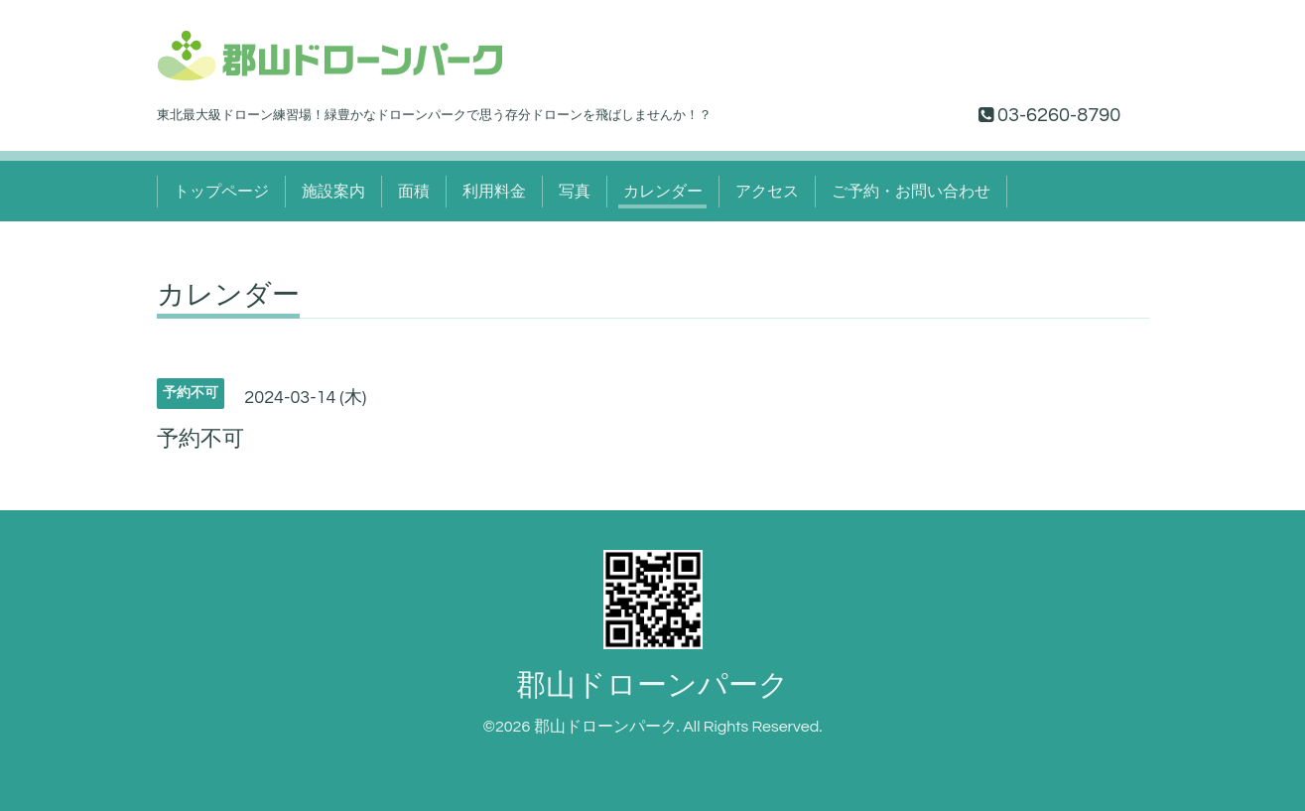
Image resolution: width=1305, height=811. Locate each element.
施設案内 (333, 192)
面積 (414, 192)
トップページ (221, 192)
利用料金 (494, 192)
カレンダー (663, 192)
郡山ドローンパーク (652, 685)
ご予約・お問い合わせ (911, 192)
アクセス (767, 192)
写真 (574, 192)
